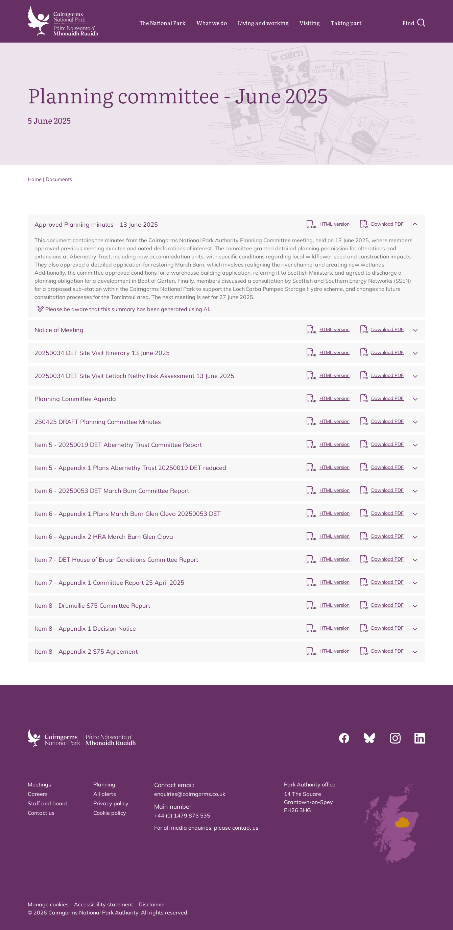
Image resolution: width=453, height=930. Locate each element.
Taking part (346, 23)
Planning (104, 784)
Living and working (263, 23)
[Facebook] (344, 738)
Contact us (41, 812)
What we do (211, 23)
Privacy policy (110, 803)
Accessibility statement (103, 904)
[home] (63, 20)
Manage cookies (48, 904)
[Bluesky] (369, 738)
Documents (59, 179)
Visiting (310, 23)
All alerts (104, 793)
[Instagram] (395, 738)
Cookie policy (109, 812)
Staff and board (48, 803)
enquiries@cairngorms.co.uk (189, 793)
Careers (38, 793)
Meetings (39, 784)
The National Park (162, 23)
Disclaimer (152, 904)
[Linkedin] (419, 738)
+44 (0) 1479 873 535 (182, 815)
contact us (245, 827)
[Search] (413, 23)
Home (35, 179)
